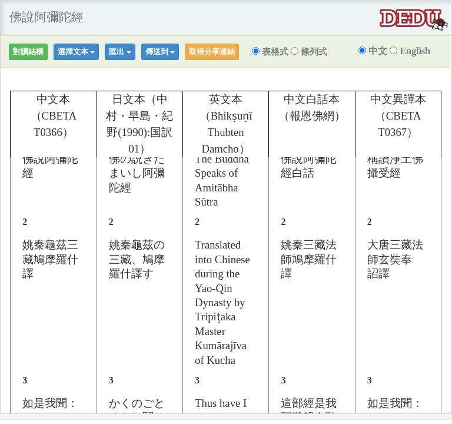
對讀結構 (28, 51)
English (410, 51)
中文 (372, 51)
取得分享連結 (212, 51)
